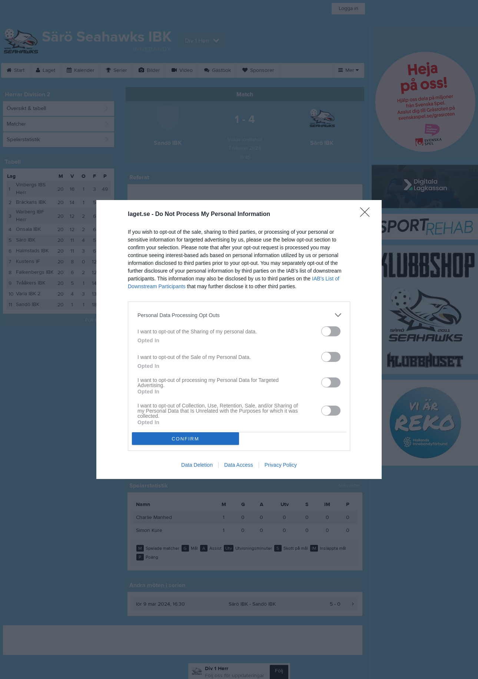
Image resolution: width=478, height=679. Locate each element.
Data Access (238, 465)
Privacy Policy (281, 465)
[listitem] (239, 315)
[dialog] (239, 339)
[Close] (367, 214)
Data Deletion (197, 465)
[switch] (331, 331)
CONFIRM (185, 439)
